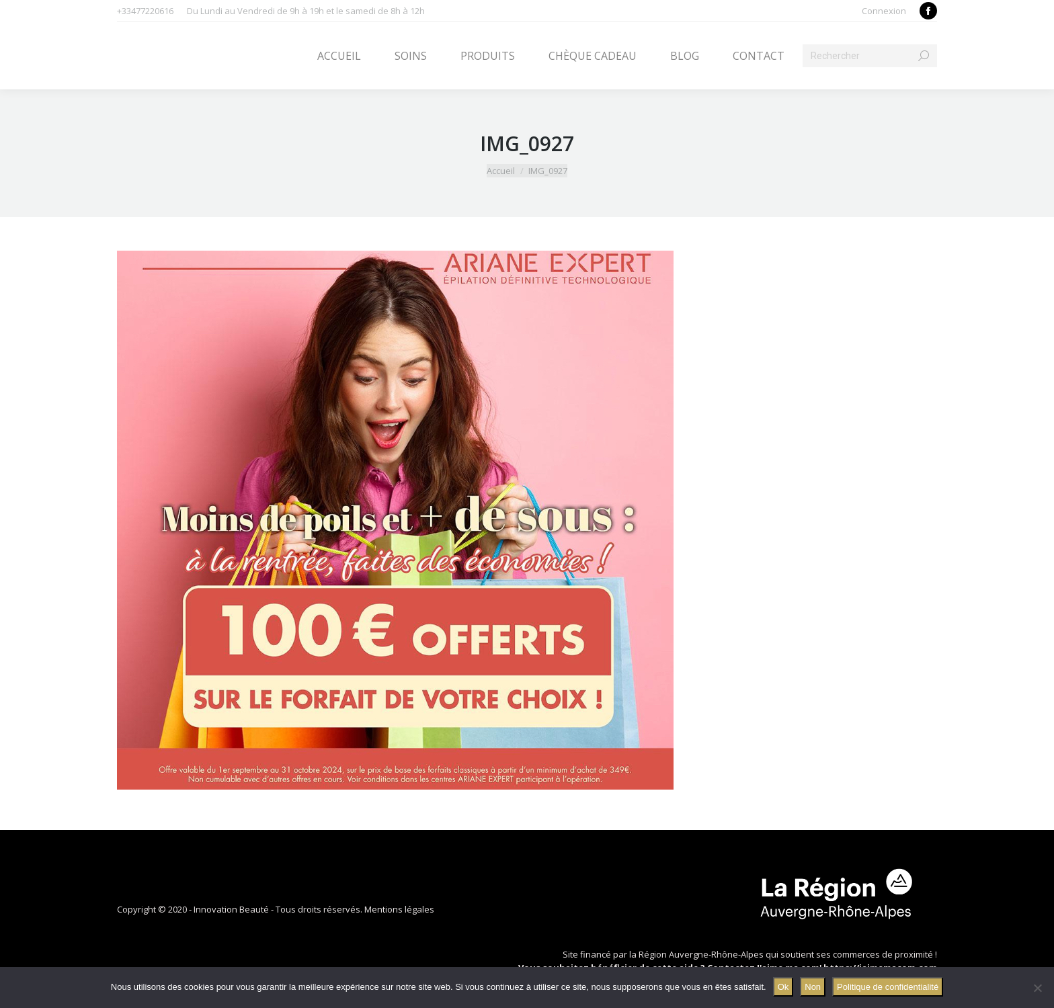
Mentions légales (399, 909)
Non (813, 987)
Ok (783, 987)
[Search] (870, 55)
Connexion (884, 11)
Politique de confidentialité (887, 987)
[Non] (1037, 988)
